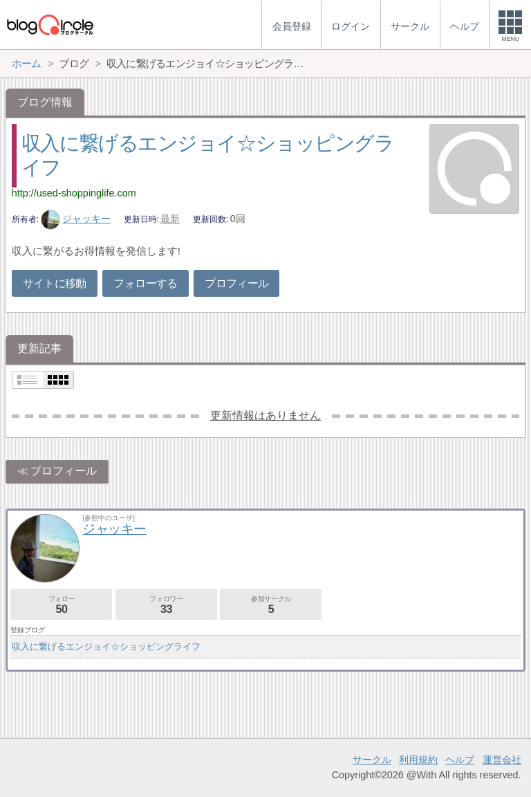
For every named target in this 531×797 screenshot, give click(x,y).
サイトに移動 (54, 283)
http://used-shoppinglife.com (74, 193)
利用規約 (418, 759)
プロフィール (236, 283)
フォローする (145, 283)
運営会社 (502, 759)
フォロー (61, 605)
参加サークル (271, 605)
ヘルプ (459, 759)
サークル (372, 759)
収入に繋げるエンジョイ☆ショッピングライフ (106, 646)
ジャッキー (76, 218)
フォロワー (166, 605)
